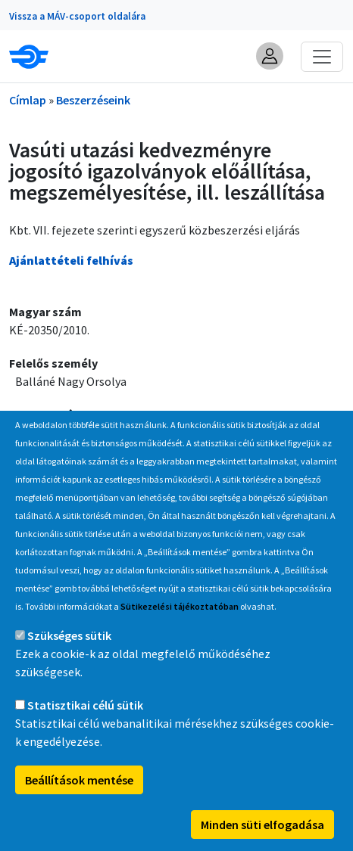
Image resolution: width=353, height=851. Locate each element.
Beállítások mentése (79, 813)
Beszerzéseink (93, 99)
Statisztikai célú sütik (85, 738)
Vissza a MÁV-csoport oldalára (77, 16)
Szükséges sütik (69, 668)
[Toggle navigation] (322, 57)
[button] (269, 56)
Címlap (27, 99)
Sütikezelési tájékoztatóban (179, 639)
